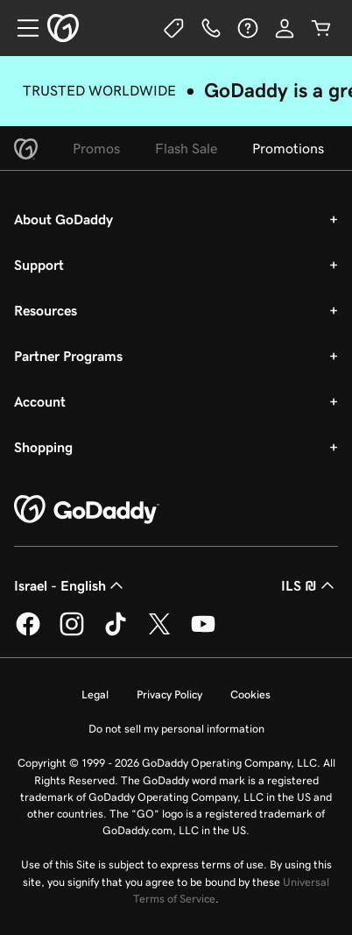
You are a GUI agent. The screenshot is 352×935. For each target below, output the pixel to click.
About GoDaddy (63, 219)
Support (39, 265)
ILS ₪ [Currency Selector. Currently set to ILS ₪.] (309, 585)
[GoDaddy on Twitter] (159, 633)
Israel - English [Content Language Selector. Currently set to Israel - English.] (70, 585)
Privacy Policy (169, 694)
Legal (95, 694)
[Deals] (174, 28)
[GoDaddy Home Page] (86, 510)
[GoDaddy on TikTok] (116, 633)
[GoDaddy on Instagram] (72, 633)
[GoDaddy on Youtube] (203, 633)
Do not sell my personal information (176, 728)
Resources (45, 310)
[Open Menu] (21, 28)
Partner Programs (68, 356)
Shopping (43, 447)
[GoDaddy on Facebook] (28, 633)
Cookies (250, 694)
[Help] (247, 28)
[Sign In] (284, 28)
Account (40, 401)
